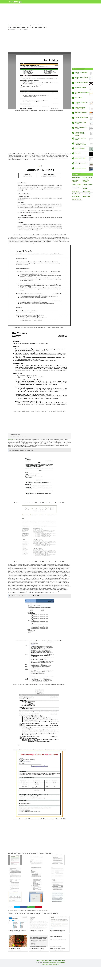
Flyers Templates (86, 191)
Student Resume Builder (80, 158)
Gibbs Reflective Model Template (57, 948)
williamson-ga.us (11, 439)
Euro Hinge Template (80, 148)
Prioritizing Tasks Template (81, 163)
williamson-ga (15, 1)
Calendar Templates (76, 184)
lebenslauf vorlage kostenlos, (47, 964)
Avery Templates (76, 177)
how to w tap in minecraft (34, 910)
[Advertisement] (50, 14)
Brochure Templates (87, 177)
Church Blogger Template (81, 112)
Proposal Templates (86, 193)
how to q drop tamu (25, 910)
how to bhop (18, 910)
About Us (52, 960)
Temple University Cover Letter (36, 930)
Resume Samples (86, 196)
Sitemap (37, 960)
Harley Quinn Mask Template (81, 82)
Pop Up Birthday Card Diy (14, 948)
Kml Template (78, 153)
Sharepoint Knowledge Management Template (19, 930)
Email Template (75, 191)
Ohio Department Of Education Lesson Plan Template (80, 134)
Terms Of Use (47, 960)
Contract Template (76, 187)
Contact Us (56, 960)
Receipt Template (76, 196)
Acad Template (78, 97)
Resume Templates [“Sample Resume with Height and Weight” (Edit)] (61, 962)
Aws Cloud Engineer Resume (81, 117)
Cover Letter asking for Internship (37, 948)
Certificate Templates (87, 184)
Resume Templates (76, 199)
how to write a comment (44, 910)
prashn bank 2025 (56, 964)
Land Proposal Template (80, 87)
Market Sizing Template (80, 168)
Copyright (42, 960)
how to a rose (12, 910)
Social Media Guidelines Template (57, 930)
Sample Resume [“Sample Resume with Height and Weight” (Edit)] (53, 962)
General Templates (12, 29)
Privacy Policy (62, 960)
